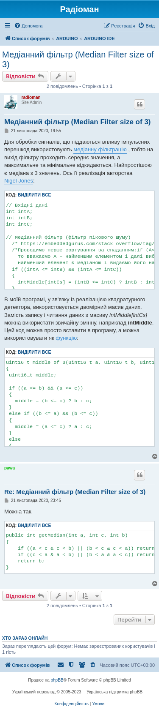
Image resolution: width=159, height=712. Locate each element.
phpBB (57, 680)
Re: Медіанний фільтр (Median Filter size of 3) (74, 491)
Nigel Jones (18, 180)
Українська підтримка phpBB (114, 692)
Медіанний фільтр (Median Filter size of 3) (78, 59)
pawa (9, 468)
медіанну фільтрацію (99, 149)
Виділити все (34, 195)
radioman (31, 97)
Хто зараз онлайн (24, 638)
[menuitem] (28, 26)
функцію (66, 338)
